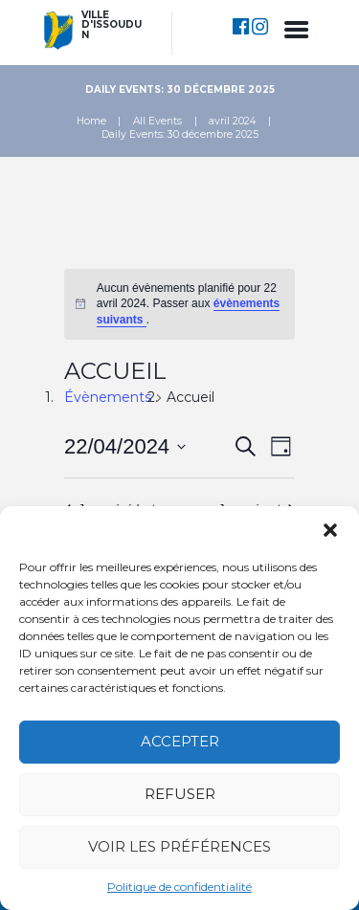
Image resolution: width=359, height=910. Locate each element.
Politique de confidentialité (179, 886)
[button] (330, 530)
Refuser (180, 794)
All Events (157, 121)
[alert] (179, 304)
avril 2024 (232, 121)
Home (91, 121)
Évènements (107, 397)
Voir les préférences (179, 846)
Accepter (180, 741)
